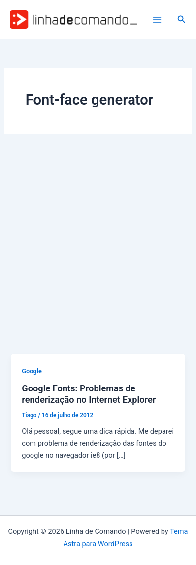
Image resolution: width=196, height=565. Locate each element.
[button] (181, 19)
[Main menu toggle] (157, 19)
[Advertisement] (98, 251)
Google (32, 371)
